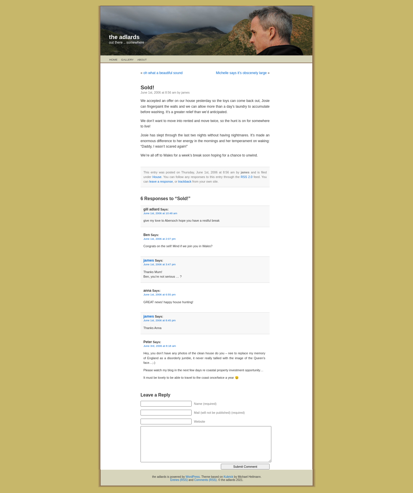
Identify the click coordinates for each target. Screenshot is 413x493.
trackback (184, 181)
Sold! (147, 87)
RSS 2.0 (246, 177)
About (142, 59)
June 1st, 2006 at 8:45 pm (159, 320)
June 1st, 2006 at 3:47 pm (159, 264)
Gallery (127, 59)
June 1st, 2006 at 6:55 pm (159, 294)
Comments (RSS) (205, 480)
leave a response (161, 181)
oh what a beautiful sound (163, 73)
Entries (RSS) (179, 480)
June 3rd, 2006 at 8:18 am (159, 345)
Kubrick (228, 476)
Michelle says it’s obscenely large (241, 73)
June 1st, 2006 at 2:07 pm (159, 238)
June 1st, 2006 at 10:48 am (160, 213)
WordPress (193, 476)
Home (113, 59)
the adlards (124, 37)
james (148, 260)
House (156, 177)
